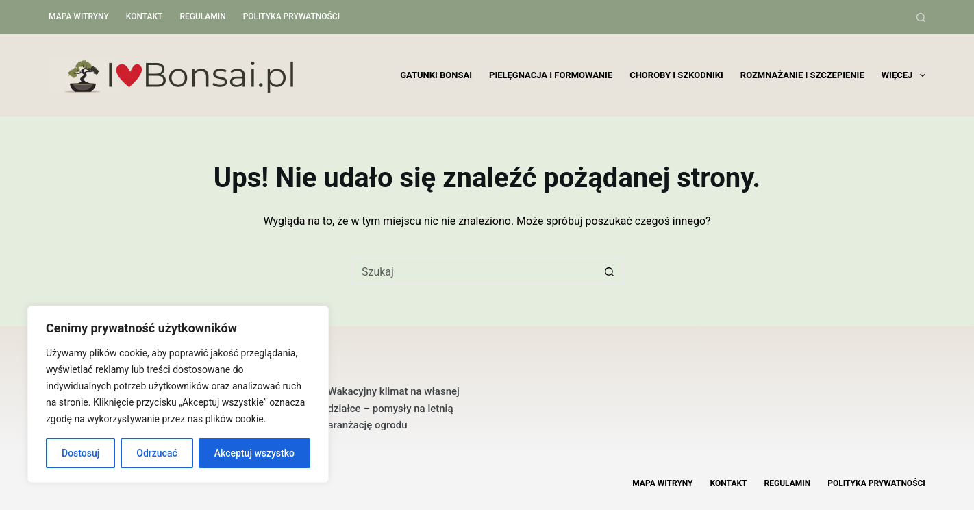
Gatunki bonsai (436, 75)
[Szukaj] (920, 17)
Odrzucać (156, 453)
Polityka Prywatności (291, 16)
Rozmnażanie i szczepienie (802, 75)
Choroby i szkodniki (676, 75)
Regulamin (202, 16)
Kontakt (144, 16)
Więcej (903, 75)
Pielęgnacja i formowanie (550, 75)
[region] (178, 394)
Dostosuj (80, 453)
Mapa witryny (79, 16)
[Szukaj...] (473, 271)
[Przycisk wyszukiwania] (610, 271)
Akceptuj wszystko (254, 453)
